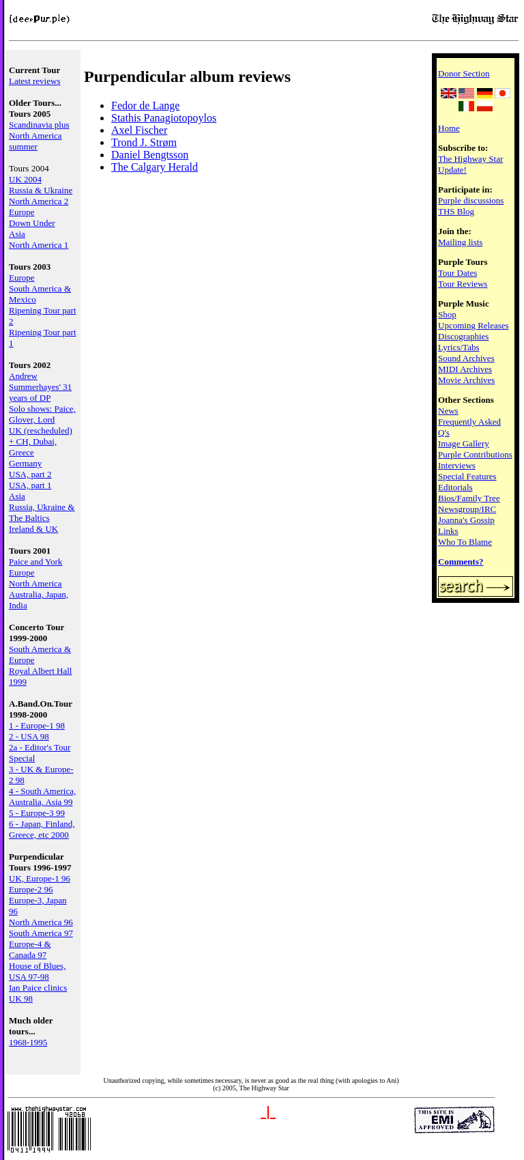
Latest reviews (34, 81)
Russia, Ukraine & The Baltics (41, 512)
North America (35, 583)
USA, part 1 (30, 485)
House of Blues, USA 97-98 (37, 971)
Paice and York (35, 561)
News (448, 411)
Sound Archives (466, 358)
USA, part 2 (30, 474)
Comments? (460, 561)
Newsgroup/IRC (467, 509)
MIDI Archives (465, 369)
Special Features (467, 476)
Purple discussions (471, 200)
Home (449, 128)
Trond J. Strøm (144, 142)
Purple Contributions (475, 454)
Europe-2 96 (31, 889)
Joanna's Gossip (466, 520)
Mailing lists (460, 242)
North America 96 (41, 922)
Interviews (457, 465)
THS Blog (456, 211)
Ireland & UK (33, 529)
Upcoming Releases (473, 325)
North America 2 (38, 201)
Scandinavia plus (39, 124)
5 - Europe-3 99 (37, 813)
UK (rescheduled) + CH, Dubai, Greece (40, 441)
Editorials (455, 487)
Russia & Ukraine (40, 190)
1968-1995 (28, 1042)
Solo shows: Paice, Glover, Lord (42, 414)
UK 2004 (25, 179)
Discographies (463, 336)
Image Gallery (463, 443)
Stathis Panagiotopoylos (163, 118)
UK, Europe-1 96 (39, 878)
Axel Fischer (139, 130)
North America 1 (38, 245)
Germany (25, 463)
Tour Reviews (462, 284)
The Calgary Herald (154, 167)
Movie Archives (466, 380)
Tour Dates (457, 273)
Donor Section (463, 73)
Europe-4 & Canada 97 (30, 949)
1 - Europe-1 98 (37, 725)
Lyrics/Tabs (458, 347)
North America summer (35, 141)
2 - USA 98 (29, 736)
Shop (447, 314)
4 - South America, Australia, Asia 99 (42, 796)
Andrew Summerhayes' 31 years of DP (40, 387)
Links (448, 531)
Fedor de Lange (145, 105)
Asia (17, 234)
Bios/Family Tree (469, 498)
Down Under (32, 223)
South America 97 (41, 933)
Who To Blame (465, 542)
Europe (22, 212)
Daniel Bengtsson (149, 154)
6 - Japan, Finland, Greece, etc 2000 (41, 829)
